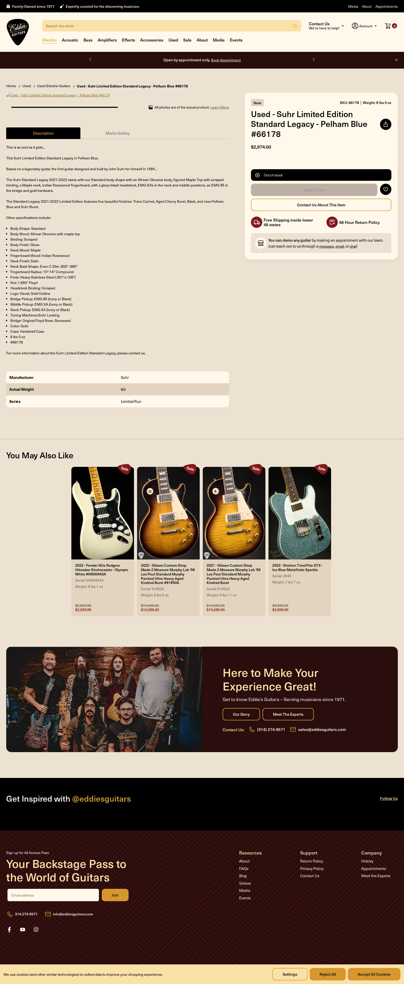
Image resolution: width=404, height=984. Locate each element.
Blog (243, 870)
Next (313, 59)
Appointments (386, 6)
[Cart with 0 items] (391, 25)
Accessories (151, 40)
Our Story (241, 709)
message (326, 246)
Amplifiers (107, 40)
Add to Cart (314, 190)
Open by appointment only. (202, 59)
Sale (187, 40)
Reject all (327, 974)
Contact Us (309, 870)
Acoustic (70, 40)
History (367, 855)
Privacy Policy (312, 863)
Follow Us (389, 792)
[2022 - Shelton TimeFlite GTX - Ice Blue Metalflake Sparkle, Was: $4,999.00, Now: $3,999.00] (299, 507)
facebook (9, 924)
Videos (245, 877)
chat (353, 246)
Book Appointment (226, 60)
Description (43, 127)
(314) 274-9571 (271, 724)
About (367, 6)
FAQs (243, 863)
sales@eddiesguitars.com (322, 724)
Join (115, 889)
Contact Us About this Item (321, 205)
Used (173, 40)
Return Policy (311, 855)
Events (236, 40)
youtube (23, 924)
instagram (36, 924)
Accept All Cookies (374, 974)
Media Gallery (118, 127)
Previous (91, 59)
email (339, 246)
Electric (49, 40)
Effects (128, 40)
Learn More (219, 101)
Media (353, 6)
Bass (87, 40)
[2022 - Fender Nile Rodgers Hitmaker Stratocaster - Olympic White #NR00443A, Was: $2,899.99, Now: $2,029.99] (102, 507)
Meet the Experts (288, 709)
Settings (290, 974)
